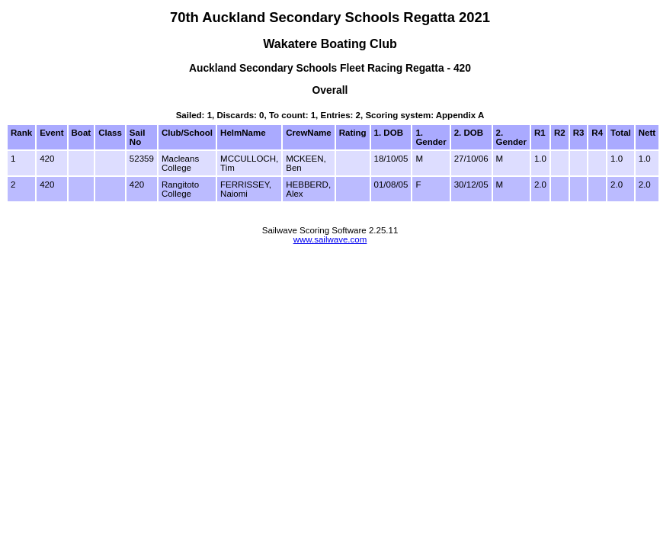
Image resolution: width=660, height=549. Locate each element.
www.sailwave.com (330, 239)
